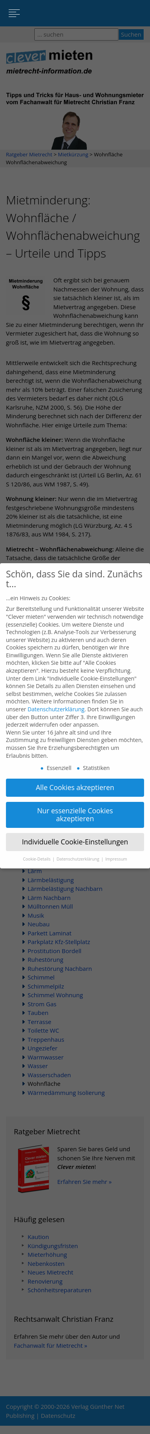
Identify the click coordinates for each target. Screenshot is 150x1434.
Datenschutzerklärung (56, 701)
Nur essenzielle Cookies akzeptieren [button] (75, 807)
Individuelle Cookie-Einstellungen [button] (75, 834)
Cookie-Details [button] (37, 851)
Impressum (116, 851)
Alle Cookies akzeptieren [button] (75, 780)
